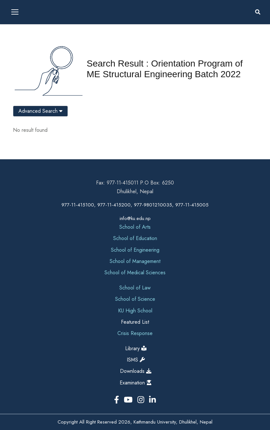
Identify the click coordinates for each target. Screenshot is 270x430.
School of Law (135, 287)
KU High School (135, 310)
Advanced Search (40, 111)
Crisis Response (135, 333)
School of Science (135, 299)
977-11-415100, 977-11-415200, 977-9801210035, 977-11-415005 (135, 204)
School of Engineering (135, 250)
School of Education (135, 238)
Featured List (135, 322)
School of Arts (135, 227)
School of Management (135, 261)
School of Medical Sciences (135, 272)
